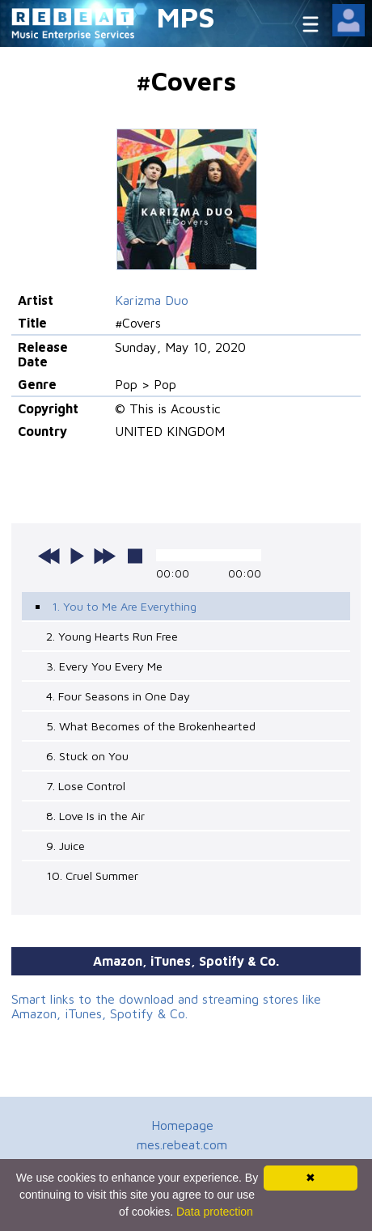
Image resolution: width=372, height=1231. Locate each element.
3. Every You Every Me (104, 666)
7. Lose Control (85, 786)
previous (49, 555)
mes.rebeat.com (182, 1144)
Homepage (182, 1125)
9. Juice (65, 845)
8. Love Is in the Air (95, 816)
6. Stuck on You (87, 756)
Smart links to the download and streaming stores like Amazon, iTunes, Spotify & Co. (166, 1006)
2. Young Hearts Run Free (112, 636)
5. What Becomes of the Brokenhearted (151, 726)
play (77, 555)
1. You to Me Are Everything (124, 606)
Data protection (214, 1211)
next (104, 555)
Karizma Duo (151, 300)
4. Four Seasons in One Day (118, 696)
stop (135, 555)
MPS (186, 16)
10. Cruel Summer (92, 875)
